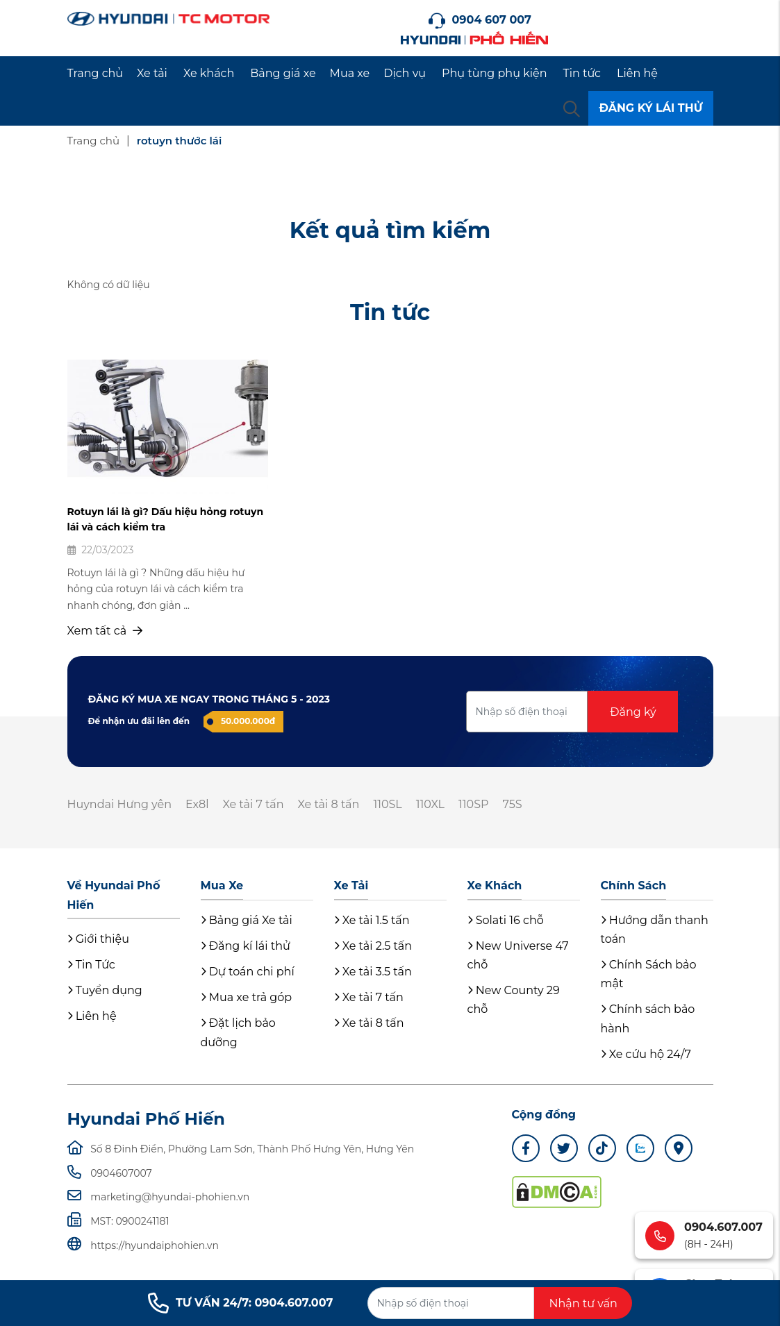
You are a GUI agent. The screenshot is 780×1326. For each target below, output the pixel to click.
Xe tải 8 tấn (329, 804)
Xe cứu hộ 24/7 (646, 1054)
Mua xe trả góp (246, 997)
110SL (387, 804)
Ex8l (197, 804)
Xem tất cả (105, 630)
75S (512, 804)
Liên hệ (637, 73)
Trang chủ (95, 73)
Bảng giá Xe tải (246, 920)
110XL (430, 804)
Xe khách (208, 73)
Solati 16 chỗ (505, 920)
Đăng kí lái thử (245, 945)
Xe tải (152, 73)
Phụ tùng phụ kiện (494, 73)
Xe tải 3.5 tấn (373, 971)
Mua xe (350, 73)
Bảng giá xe (282, 73)
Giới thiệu (98, 939)
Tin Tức (91, 964)
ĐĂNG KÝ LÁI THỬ (650, 108)
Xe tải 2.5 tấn (373, 945)
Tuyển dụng (104, 990)
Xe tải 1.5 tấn (372, 920)
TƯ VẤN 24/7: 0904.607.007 (240, 1303)
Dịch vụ (404, 73)
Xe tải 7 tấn (253, 804)
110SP (473, 804)
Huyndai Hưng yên (119, 804)
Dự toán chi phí (247, 971)
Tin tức (582, 73)
